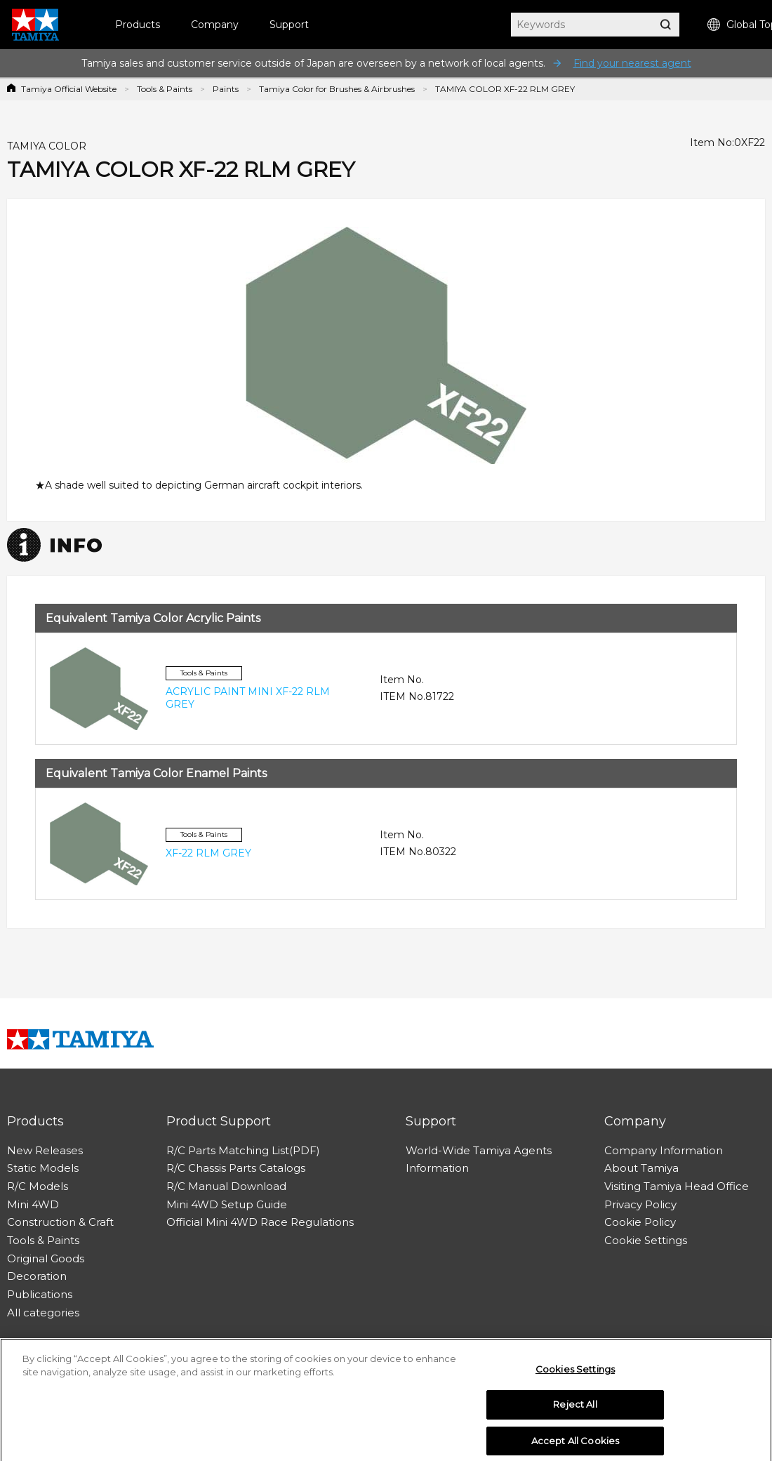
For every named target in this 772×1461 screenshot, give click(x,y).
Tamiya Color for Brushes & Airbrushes (337, 89)
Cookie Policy (640, 1222)
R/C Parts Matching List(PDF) (243, 1150)
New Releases (45, 1150)
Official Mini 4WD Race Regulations (260, 1222)
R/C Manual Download (226, 1186)
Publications (39, 1294)
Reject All (575, 1411)
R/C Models (37, 1186)
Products (137, 24)
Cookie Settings (645, 1240)
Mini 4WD (33, 1204)
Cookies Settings (575, 1376)
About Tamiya (641, 1168)
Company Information (663, 1150)
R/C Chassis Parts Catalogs (235, 1168)
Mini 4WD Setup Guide (226, 1204)
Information (437, 1168)
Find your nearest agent (632, 63)
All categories (43, 1312)
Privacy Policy (640, 1204)
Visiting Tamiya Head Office (676, 1186)
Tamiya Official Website (69, 89)
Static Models (43, 1168)
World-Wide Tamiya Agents (479, 1150)
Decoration (37, 1276)
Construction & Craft (60, 1222)
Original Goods (45, 1258)
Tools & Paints (164, 89)
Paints (226, 89)
